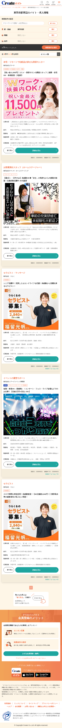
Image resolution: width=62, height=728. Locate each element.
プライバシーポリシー (50, 703)
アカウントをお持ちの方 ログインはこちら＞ (31, 658)
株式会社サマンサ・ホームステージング (15, 171)
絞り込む (53, 23)
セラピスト (8, 484)
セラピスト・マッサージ (14, 273)
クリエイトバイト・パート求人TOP (11, 7)
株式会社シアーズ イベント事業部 (14, 381)
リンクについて (19, 703)
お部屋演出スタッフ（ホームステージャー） (23, 167)
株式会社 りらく (9, 276)
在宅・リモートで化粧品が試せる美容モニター (24, 62)
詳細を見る (36, 150)
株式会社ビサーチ (9, 65)
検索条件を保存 (51, 47)
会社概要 (18, 706)
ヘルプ (9, 706)
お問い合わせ (29, 706)
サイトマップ (33, 703)
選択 (52, 29)
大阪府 (24, 7)
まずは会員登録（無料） (31, 654)
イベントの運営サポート (14, 378)
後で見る (9, 150)
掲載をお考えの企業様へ (46, 706)
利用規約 (7, 703)
